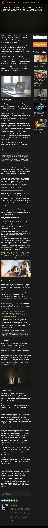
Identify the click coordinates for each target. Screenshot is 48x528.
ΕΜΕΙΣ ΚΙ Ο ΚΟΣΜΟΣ (30, 2)
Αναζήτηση (36, 35)
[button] (46, 2)
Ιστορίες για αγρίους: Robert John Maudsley (40, 94)
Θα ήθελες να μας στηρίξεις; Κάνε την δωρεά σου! (40, 44)
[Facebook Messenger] (12, 500)
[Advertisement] (24, 22)
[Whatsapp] (9, 500)
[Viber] (17, 500)
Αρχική (8, 2)
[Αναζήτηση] (45, 37)
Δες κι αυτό (14, 6)
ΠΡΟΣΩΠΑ (13, 2)
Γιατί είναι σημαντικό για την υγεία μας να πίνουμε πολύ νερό (40, 61)
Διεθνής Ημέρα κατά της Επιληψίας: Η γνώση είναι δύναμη (40, 109)
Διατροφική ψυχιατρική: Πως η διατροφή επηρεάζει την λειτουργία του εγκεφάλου (40, 78)
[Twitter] (4, 500)
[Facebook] (2, 500)
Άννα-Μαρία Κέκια (5, 12)
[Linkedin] (7, 500)
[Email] (14, 500)
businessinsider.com (6, 494)
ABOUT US (38, 2)
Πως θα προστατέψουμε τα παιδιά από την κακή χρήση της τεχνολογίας (40, 126)
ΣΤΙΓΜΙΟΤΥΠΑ (21, 2)
